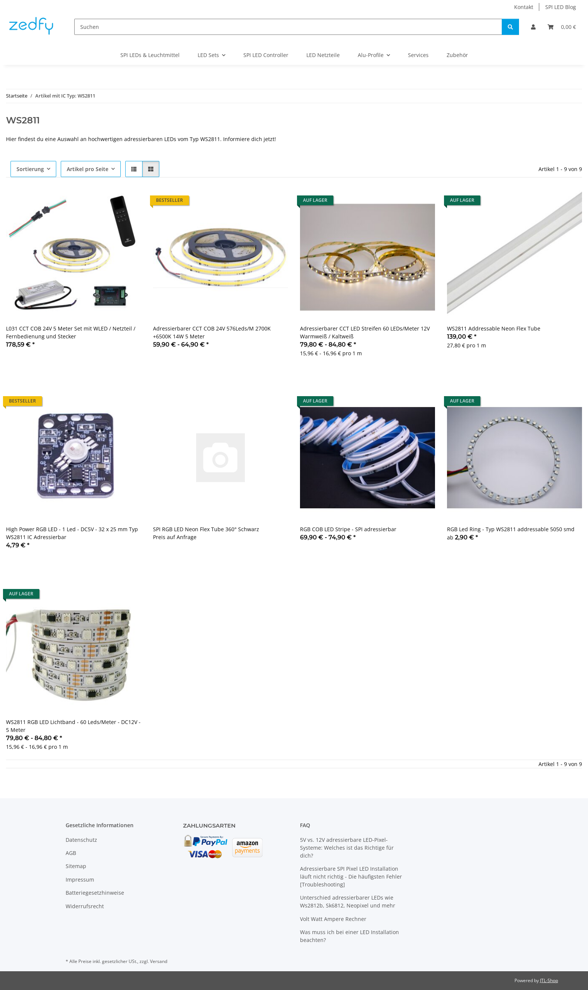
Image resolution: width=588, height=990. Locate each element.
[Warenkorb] (562, 27)
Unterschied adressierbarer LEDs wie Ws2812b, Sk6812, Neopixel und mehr (347, 901)
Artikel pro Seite (87, 169)
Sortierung (30, 169)
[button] (533, 27)
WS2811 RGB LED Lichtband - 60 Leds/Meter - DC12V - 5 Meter (73, 725)
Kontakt (523, 7)
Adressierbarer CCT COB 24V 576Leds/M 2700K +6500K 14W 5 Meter (212, 332)
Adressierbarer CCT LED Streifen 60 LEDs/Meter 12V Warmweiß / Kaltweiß (365, 332)
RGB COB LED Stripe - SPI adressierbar (348, 529)
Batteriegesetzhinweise (95, 892)
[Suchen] (288, 27)
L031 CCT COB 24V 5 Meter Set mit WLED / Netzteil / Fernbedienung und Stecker (70, 332)
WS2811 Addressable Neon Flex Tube (493, 328)
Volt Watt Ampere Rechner (333, 918)
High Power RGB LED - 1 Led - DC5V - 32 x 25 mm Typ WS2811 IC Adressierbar (72, 533)
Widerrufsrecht (85, 906)
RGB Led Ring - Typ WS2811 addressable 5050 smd (510, 529)
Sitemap (76, 866)
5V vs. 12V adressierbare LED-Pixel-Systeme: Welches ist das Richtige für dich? (347, 847)
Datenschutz (81, 839)
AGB (71, 852)
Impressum (80, 879)
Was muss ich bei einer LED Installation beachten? (349, 935)
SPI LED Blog (560, 7)
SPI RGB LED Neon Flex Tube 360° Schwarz (206, 529)
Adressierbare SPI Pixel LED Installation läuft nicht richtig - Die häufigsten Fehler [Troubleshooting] (351, 876)
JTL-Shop (549, 980)
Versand (158, 961)
